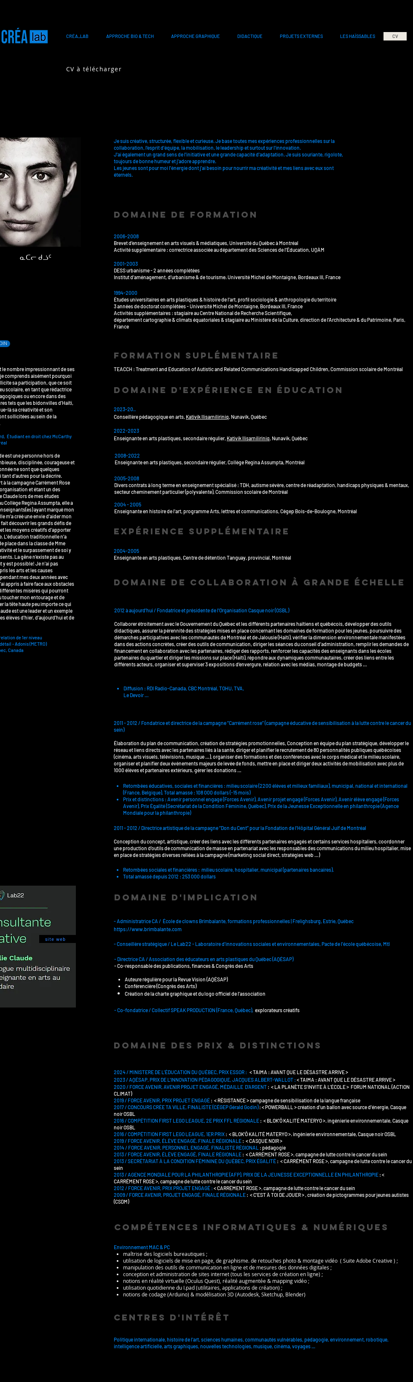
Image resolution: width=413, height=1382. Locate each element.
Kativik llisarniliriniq (207, 417)
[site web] (57, 939)
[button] (77, 36)
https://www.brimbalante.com (148, 929)
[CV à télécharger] (95, 68)
